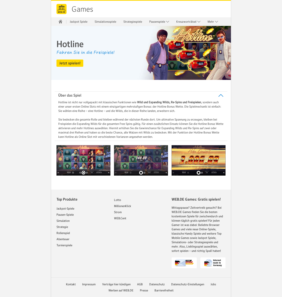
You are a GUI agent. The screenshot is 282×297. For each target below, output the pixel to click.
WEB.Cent (120, 218)
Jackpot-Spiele (65, 208)
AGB (140, 284)
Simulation (63, 221)
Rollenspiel (63, 233)
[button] (69, 63)
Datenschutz (157, 284)
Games (82, 9)
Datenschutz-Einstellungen (187, 284)
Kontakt (71, 284)
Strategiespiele (132, 21)
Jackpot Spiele (78, 21)
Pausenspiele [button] (159, 22)
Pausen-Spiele (65, 214)
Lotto (117, 200)
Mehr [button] (213, 22)
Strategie (62, 227)
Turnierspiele (64, 245)
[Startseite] (60, 21)
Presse (144, 290)
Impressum (89, 284)
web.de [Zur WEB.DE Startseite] (61, 9)
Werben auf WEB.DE (120, 290)
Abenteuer (62, 239)
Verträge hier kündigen (116, 284)
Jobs (213, 284)
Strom (118, 212)
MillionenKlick (122, 206)
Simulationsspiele (105, 21)
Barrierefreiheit (164, 290)
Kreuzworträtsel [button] (188, 22)
